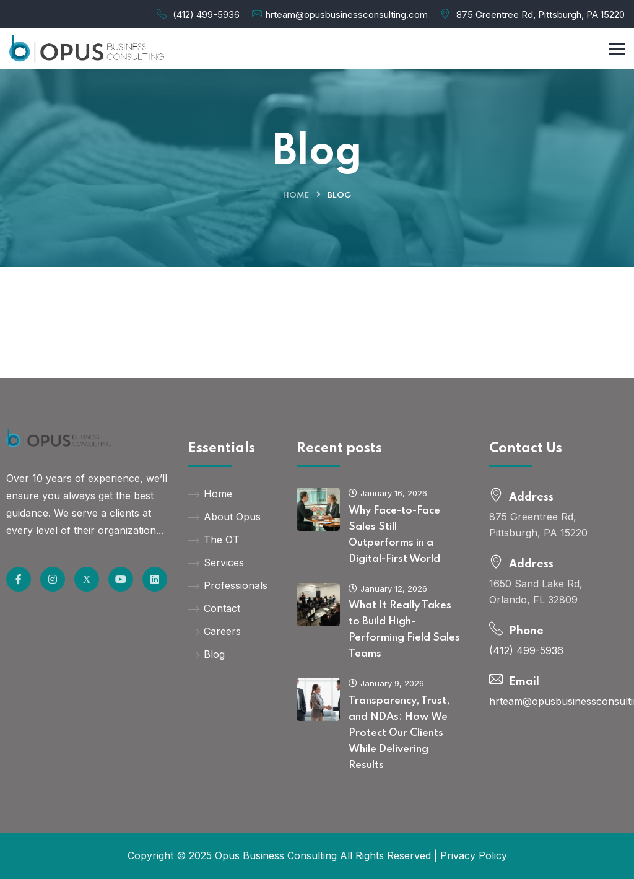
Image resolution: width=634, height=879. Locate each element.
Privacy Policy (473, 855)
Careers (214, 631)
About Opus (224, 516)
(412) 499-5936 (206, 14)
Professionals (227, 585)
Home (296, 195)
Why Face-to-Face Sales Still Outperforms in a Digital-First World (394, 534)
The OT (214, 539)
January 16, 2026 (388, 493)
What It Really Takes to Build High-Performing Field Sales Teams (404, 629)
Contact (214, 608)
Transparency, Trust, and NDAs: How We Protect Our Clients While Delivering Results (399, 733)
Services (216, 562)
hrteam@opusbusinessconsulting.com (347, 14)
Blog (206, 654)
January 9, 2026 (386, 683)
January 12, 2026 (388, 588)
